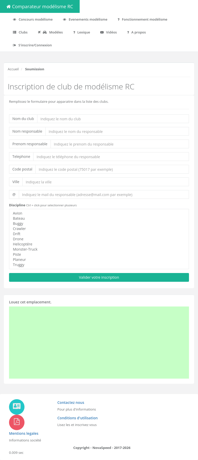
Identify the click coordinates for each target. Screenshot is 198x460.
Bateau (99, 218)
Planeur (99, 259)
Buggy (99, 223)
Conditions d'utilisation (77, 417)
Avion (99, 213)
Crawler (99, 228)
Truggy (99, 264)
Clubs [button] (20, 32)
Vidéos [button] (108, 32)
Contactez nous (70, 402)
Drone (99, 239)
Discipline (17, 205)
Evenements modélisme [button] (85, 19)
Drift (99, 233)
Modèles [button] (50, 32)
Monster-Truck (99, 249)
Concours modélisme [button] (33, 19)
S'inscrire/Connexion (32, 45)
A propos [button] (136, 32)
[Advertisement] (88, 342)
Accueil (13, 69)
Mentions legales (23, 433)
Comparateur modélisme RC (39, 6)
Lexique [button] (81, 32)
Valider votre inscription (99, 277)
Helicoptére (99, 244)
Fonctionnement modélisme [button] (142, 19)
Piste (99, 254)
